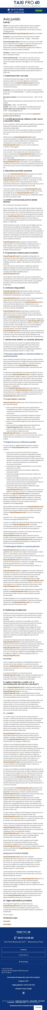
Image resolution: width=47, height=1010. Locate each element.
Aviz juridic (33, 1001)
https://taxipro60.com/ (24, 33)
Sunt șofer (6, 921)
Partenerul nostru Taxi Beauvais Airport (23, 1006)
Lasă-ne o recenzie (21, 1001)
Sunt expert (7, 924)
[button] (3, 4)
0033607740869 (16, 12)
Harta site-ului (20, 1002)
